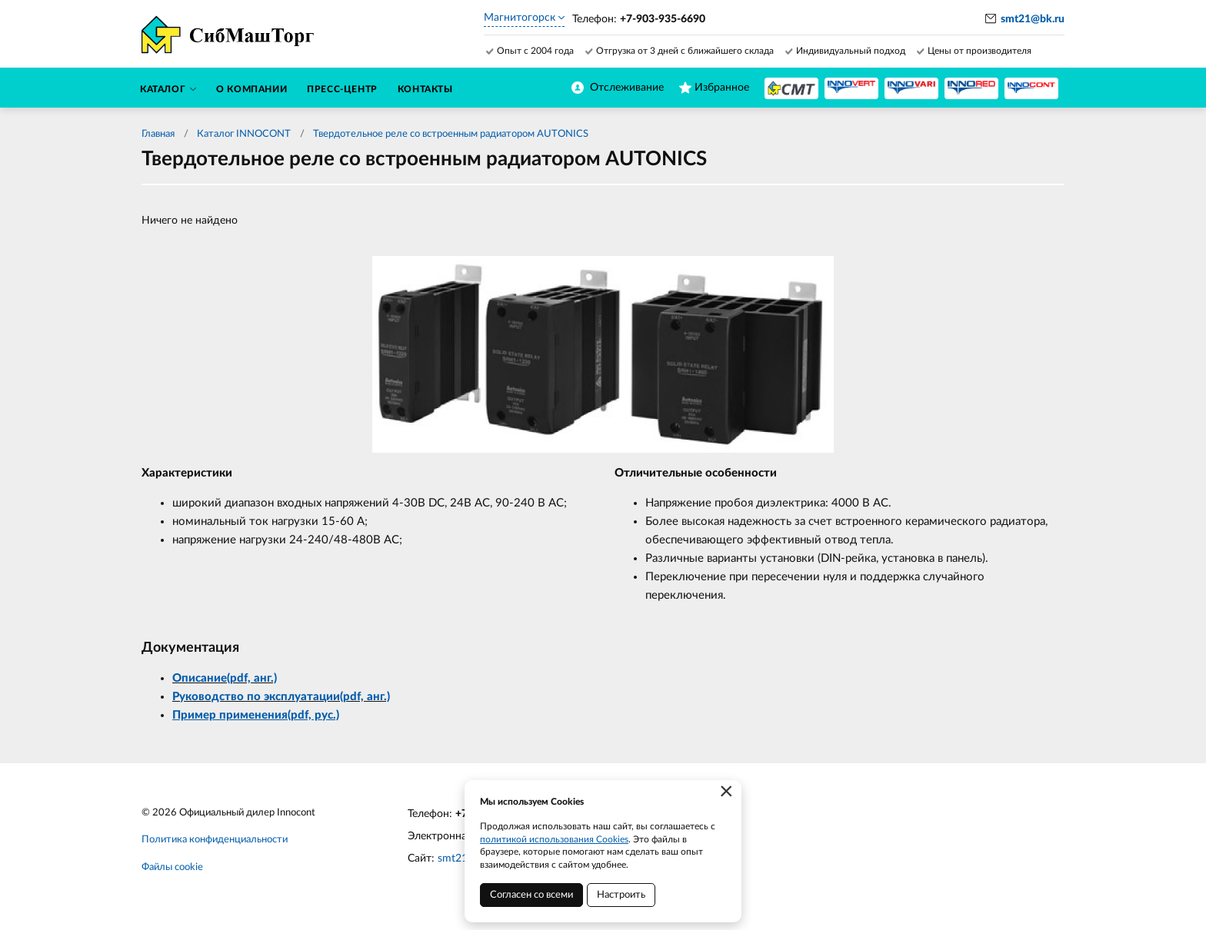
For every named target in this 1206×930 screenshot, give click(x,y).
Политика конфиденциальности (215, 840)
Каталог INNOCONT (244, 134)
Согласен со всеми (531, 895)
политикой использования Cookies (554, 839)
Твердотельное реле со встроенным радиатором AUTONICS (450, 134)
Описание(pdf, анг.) (224, 678)
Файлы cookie (172, 867)
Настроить (621, 895)
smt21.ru (459, 858)
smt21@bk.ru (1032, 19)
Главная (158, 134)
